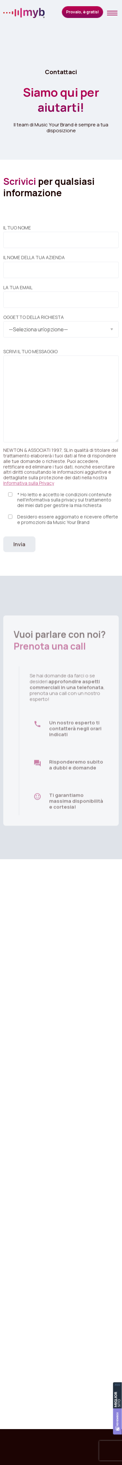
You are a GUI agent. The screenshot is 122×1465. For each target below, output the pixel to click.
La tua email (61, 299)
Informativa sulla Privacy (28, 486)
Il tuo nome (61, 239)
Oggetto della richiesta (61, 326)
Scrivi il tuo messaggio (61, 399)
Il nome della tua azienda (61, 269)
